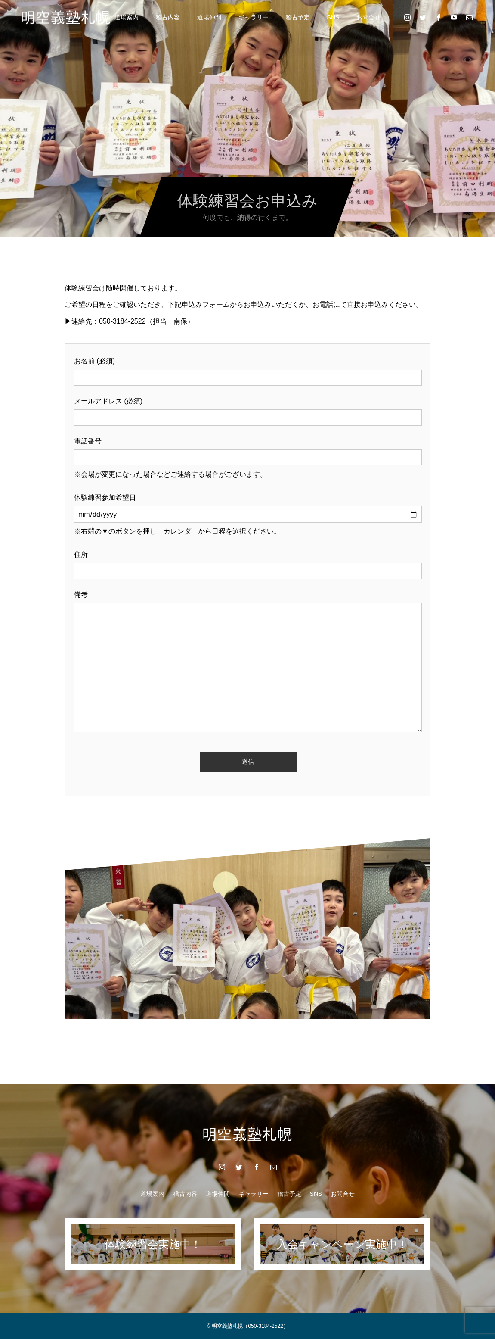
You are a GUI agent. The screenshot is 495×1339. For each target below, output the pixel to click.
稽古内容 (168, 17)
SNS (333, 17)
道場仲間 (209, 17)
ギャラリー (253, 17)
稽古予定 (298, 17)
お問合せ (368, 17)
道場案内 (126, 17)
